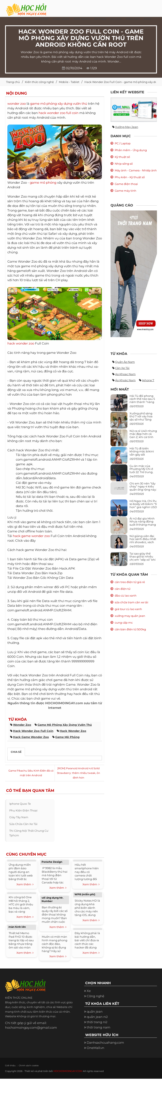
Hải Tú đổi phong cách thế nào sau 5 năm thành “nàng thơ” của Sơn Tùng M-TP (142, 402)
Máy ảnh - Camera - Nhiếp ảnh (136, 170)
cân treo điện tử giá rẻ (130, 582)
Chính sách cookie (25, 1065)
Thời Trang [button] (81, 18)
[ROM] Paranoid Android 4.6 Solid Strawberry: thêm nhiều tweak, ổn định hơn (78, 773)
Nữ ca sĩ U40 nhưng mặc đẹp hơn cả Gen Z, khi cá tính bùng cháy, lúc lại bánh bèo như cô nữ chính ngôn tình (143, 438)
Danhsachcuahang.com (105, 1042)
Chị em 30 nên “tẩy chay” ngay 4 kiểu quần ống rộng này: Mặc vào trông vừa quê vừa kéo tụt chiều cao (143, 491)
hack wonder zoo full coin (58, 113)
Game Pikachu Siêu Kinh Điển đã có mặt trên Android (31, 773)
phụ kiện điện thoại (23, 810)
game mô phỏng (43, 182)
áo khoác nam (125, 380)
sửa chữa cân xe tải (23, 824)
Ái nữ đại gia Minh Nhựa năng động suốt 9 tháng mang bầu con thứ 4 (143, 523)
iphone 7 (148, 380)
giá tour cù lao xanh (128, 609)
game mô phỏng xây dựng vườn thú (58, 104)
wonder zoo (16, 104)
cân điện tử (122, 588)
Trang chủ (13, 82)
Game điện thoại (126, 184)
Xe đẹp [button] (44, 18)
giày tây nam (18, 817)
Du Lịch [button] (116, 18)
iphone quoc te (20, 803)
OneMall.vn (95, 1048)
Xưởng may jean (126, 127)
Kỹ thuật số (122, 157)
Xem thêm (25, 884)
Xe (89, 991)
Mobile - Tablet (69, 82)
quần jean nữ (97, 1017)
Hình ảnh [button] (133, 18)
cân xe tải (122, 368)
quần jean (95, 1011)
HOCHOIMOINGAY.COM (67, 1070)
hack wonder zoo (20, 343)
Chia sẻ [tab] (16, 751)
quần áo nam (125, 362)
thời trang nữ (97, 1022)
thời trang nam (98, 1027)
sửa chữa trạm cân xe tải (131, 602)
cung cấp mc (124, 622)
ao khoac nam (125, 374)
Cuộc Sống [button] (61, 18)
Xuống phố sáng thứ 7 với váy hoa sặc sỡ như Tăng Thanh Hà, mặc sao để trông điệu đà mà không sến (143, 421)
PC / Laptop (123, 143)
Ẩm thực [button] (100, 18)
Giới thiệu (9, 1065)
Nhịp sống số (124, 163)
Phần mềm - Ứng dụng (131, 150)
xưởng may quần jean (130, 615)
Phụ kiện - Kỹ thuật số (130, 177)
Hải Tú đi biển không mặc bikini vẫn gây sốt (142, 451)
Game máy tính (125, 190)
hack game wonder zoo (31, 536)
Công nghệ (95, 996)
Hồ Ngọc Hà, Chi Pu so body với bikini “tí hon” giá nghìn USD (143, 504)
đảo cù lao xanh (125, 595)
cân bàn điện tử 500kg (130, 629)
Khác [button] (148, 18)
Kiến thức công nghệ (39, 82)
